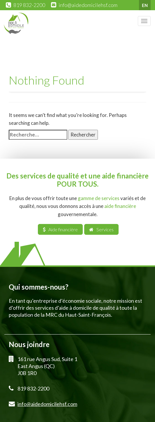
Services (101, 229)
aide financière (120, 206)
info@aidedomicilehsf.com (88, 5)
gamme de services (98, 198)
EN (145, 5)
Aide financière (60, 229)
